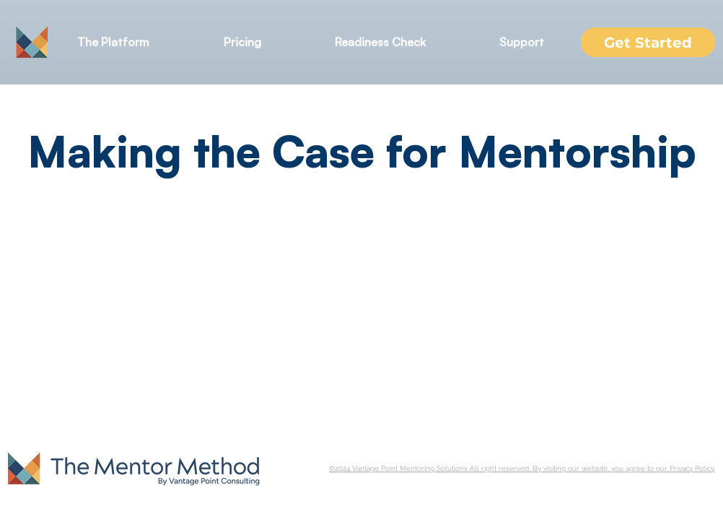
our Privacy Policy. (685, 468)
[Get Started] (648, 42)
